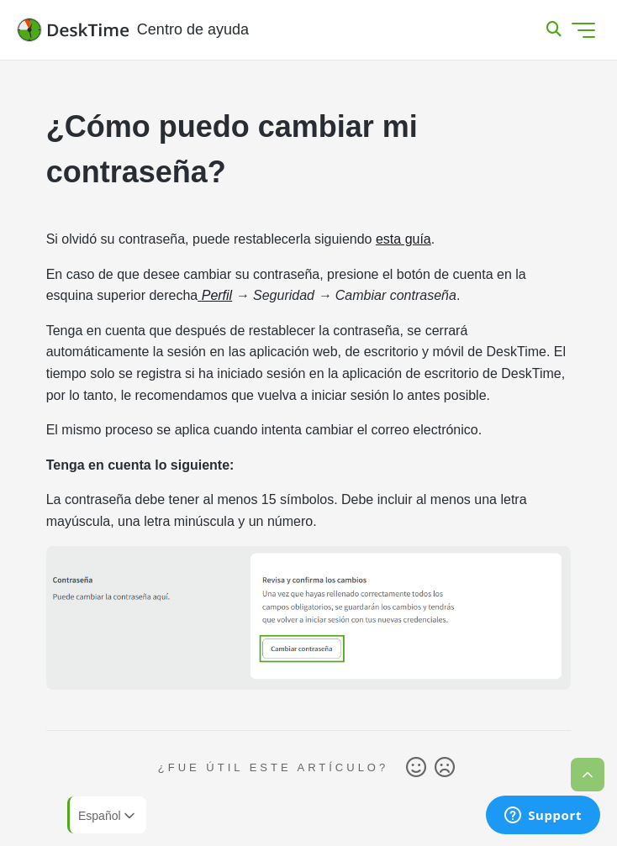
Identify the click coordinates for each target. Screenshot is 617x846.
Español (108, 815)
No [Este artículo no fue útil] (445, 768)
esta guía (403, 239)
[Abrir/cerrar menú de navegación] (583, 30)
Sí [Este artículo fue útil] (416, 768)
